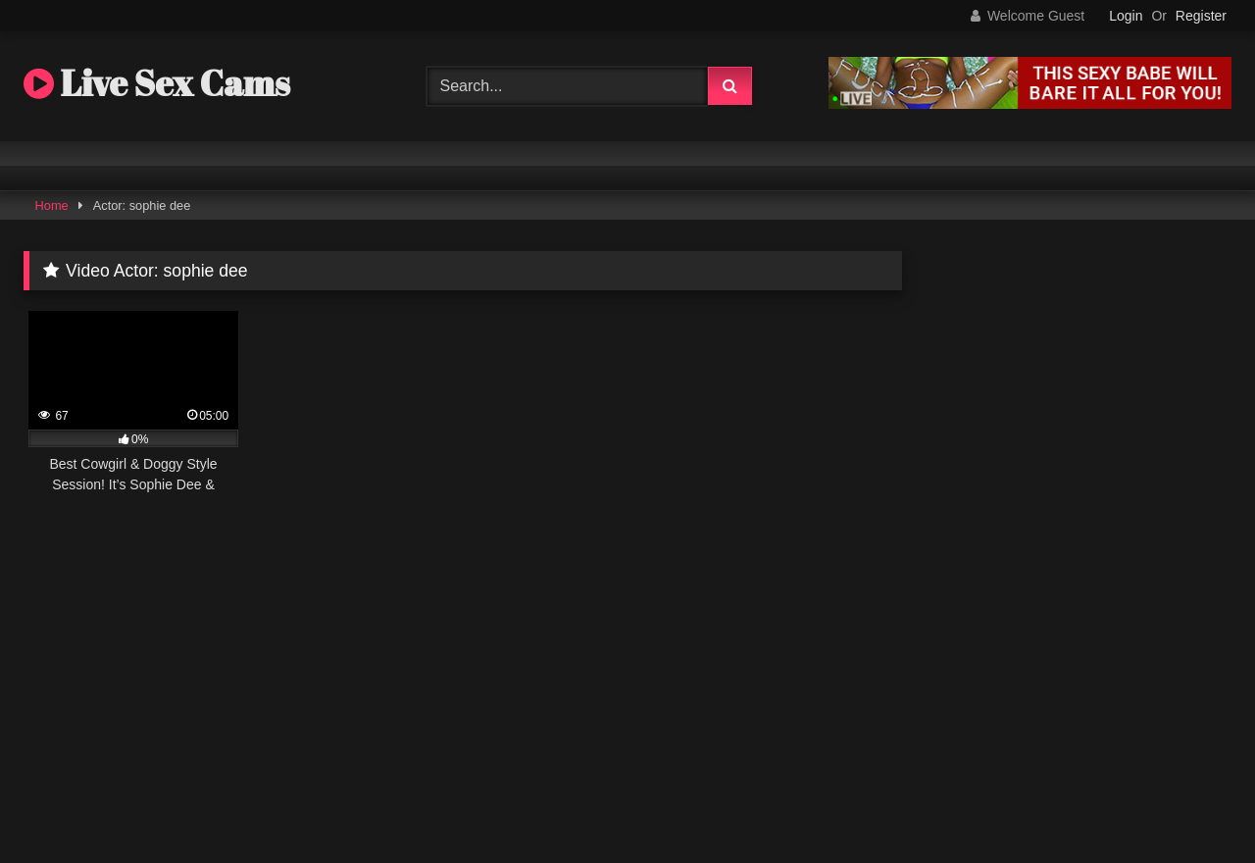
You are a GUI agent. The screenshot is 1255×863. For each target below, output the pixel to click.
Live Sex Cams (157, 82)
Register (1201, 16)
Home (52, 205)
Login (1125, 16)
